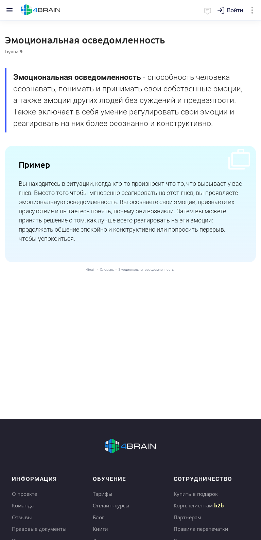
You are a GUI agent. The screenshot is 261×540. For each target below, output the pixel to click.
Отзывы (22, 517)
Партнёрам (187, 517)
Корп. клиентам (199, 505)
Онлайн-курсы (111, 505)
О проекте (24, 493)
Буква (14, 51)
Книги (100, 528)
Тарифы (102, 493)
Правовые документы (39, 528)
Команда (23, 505)
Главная (41, 10)
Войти (235, 10)
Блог (98, 517)
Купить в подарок (196, 493)
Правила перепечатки (201, 528)
